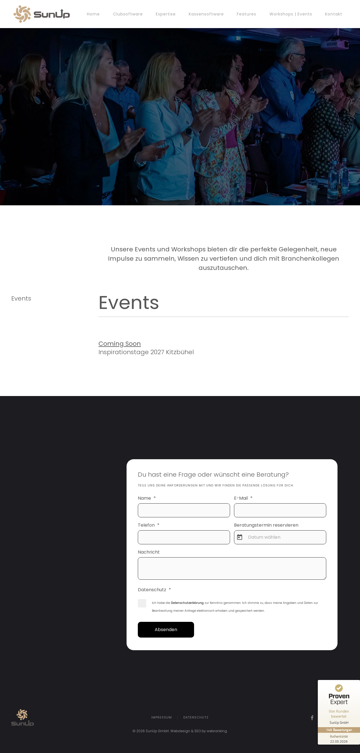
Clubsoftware (128, 14)
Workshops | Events (290, 14)
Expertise (166, 14)
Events (21, 298)
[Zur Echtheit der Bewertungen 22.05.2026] (339, 739)
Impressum (161, 718)
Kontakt (333, 14)
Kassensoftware (206, 14)
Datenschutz (196, 718)
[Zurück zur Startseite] (41, 14)
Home (93, 14)
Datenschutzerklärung (187, 603)
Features (246, 14)
